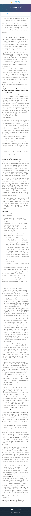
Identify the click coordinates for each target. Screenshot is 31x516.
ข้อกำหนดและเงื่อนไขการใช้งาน (15, 512)
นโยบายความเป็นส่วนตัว (6, 14)
